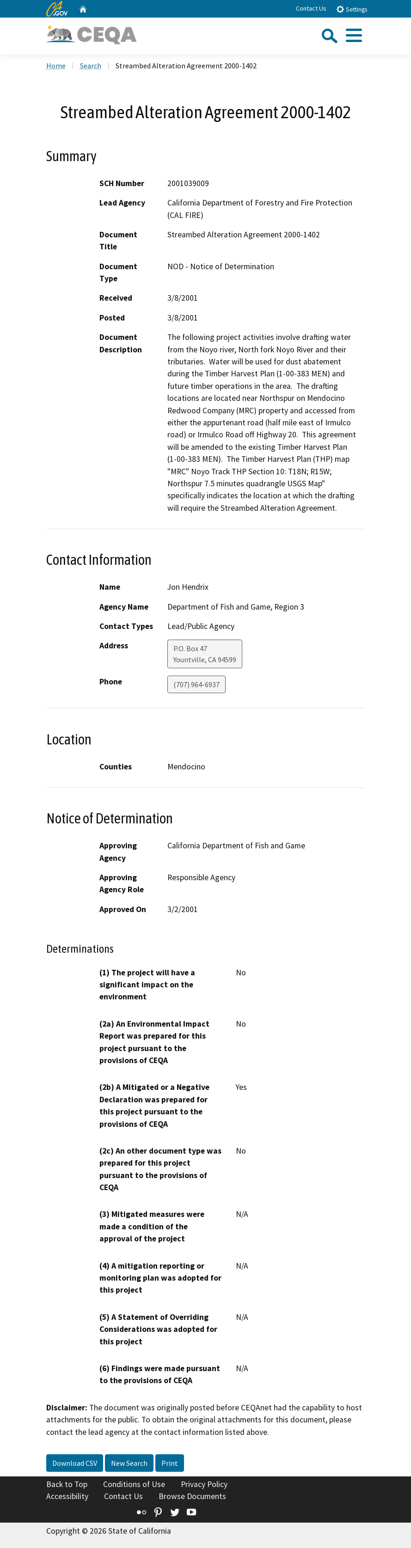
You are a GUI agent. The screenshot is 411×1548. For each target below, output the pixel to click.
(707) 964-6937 (196, 684)
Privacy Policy (204, 1484)
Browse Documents (192, 1496)
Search (90, 65)
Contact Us (311, 8)
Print (169, 1463)
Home (56, 65)
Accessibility (67, 1496)
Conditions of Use (134, 1484)
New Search (129, 1463)
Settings (351, 9)
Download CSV (74, 1463)
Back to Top (66, 1484)
